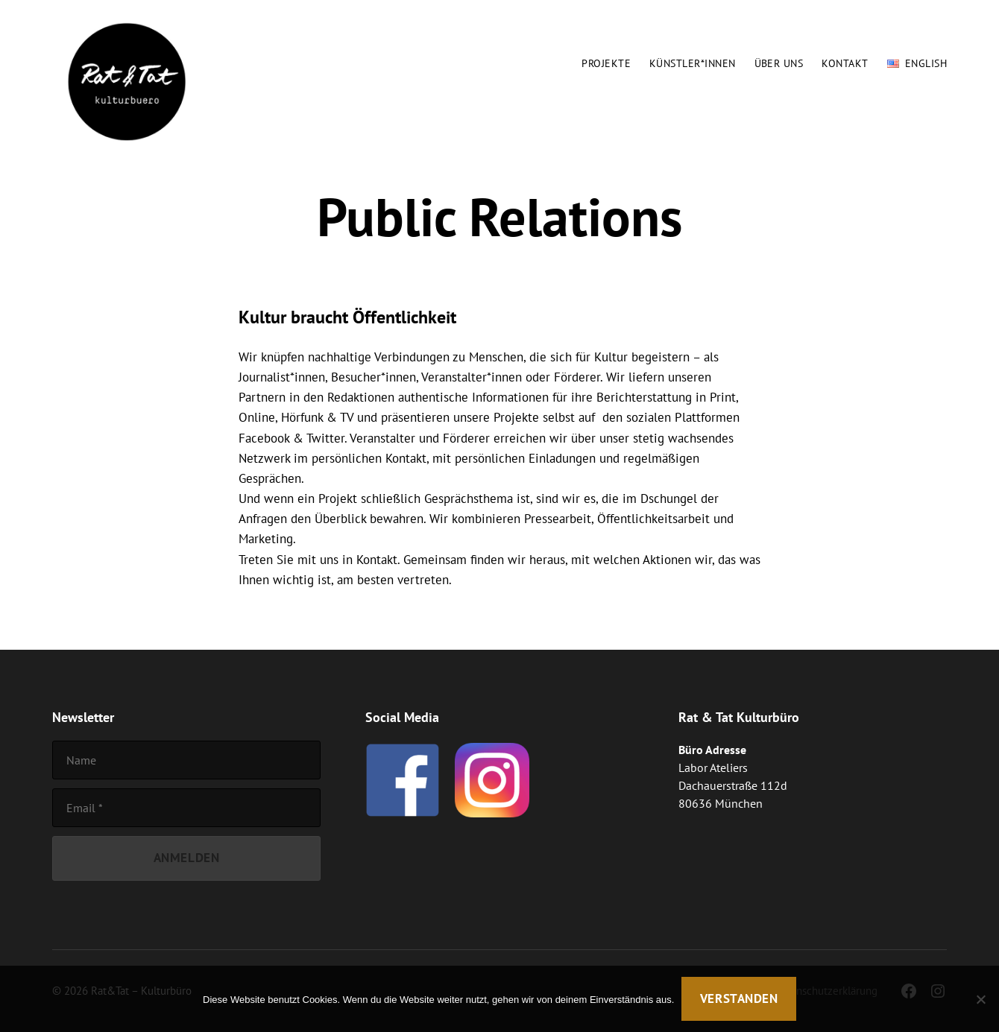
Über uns (779, 63)
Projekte (606, 63)
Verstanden (739, 998)
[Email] (186, 807)
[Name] (186, 760)
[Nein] (980, 999)
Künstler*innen (692, 63)
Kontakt (845, 63)
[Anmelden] (186, 858)
